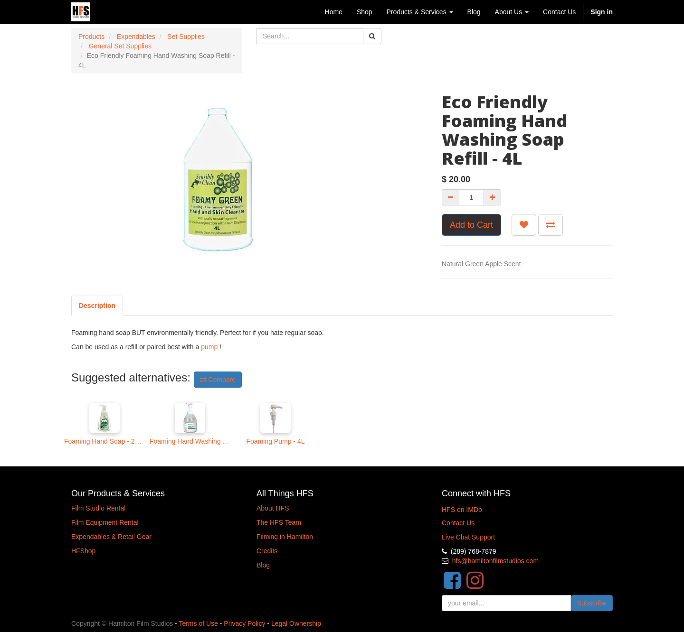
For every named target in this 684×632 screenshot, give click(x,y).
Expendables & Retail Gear (111, 536)
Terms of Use (198, 623)
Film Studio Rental (98, 508)
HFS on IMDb (462, 509)
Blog (263, 565)
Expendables (136, 36)
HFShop (83, 551)
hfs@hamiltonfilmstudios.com (495, 561)
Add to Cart (471, 225)
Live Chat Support (468, 537)
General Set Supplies (120, 46)
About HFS (272, 508)
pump (209, 347)
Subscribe (592, 603)
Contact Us (458, 523)
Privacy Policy (244, 623)
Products (91, 36)
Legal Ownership (296, 623)
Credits (266, 551)
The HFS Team (278, 522)
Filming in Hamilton (284, 536)
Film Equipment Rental (105, 522)
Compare (218, 379)
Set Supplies (186, 36)
